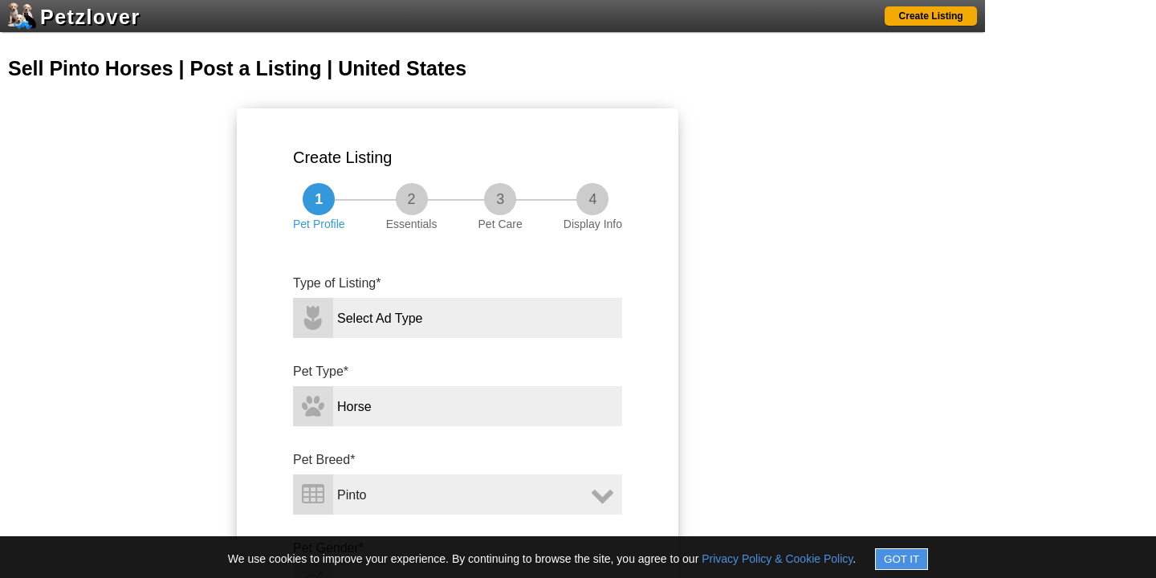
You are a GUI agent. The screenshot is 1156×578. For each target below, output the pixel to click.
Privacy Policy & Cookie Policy (777, 558)
